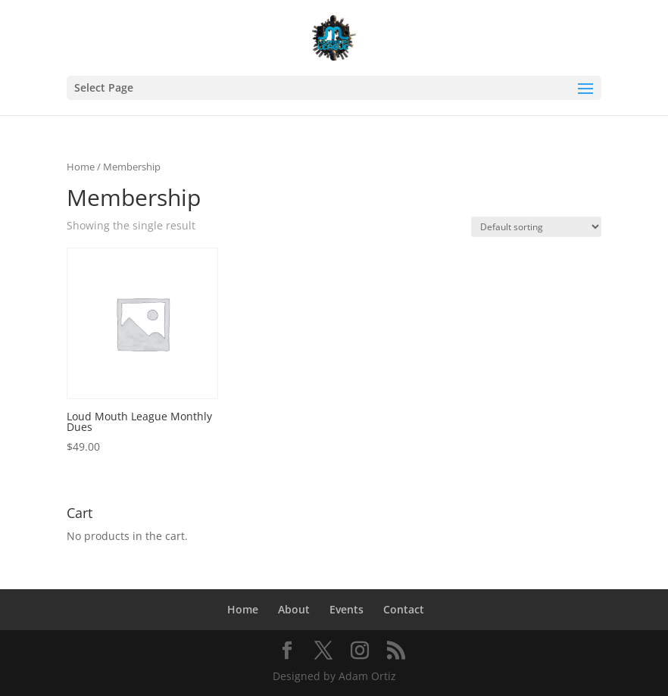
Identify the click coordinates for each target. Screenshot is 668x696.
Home (81, 166)
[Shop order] (536, 227)
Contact (403, 609)
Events (346, 609)
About (294, 609)
